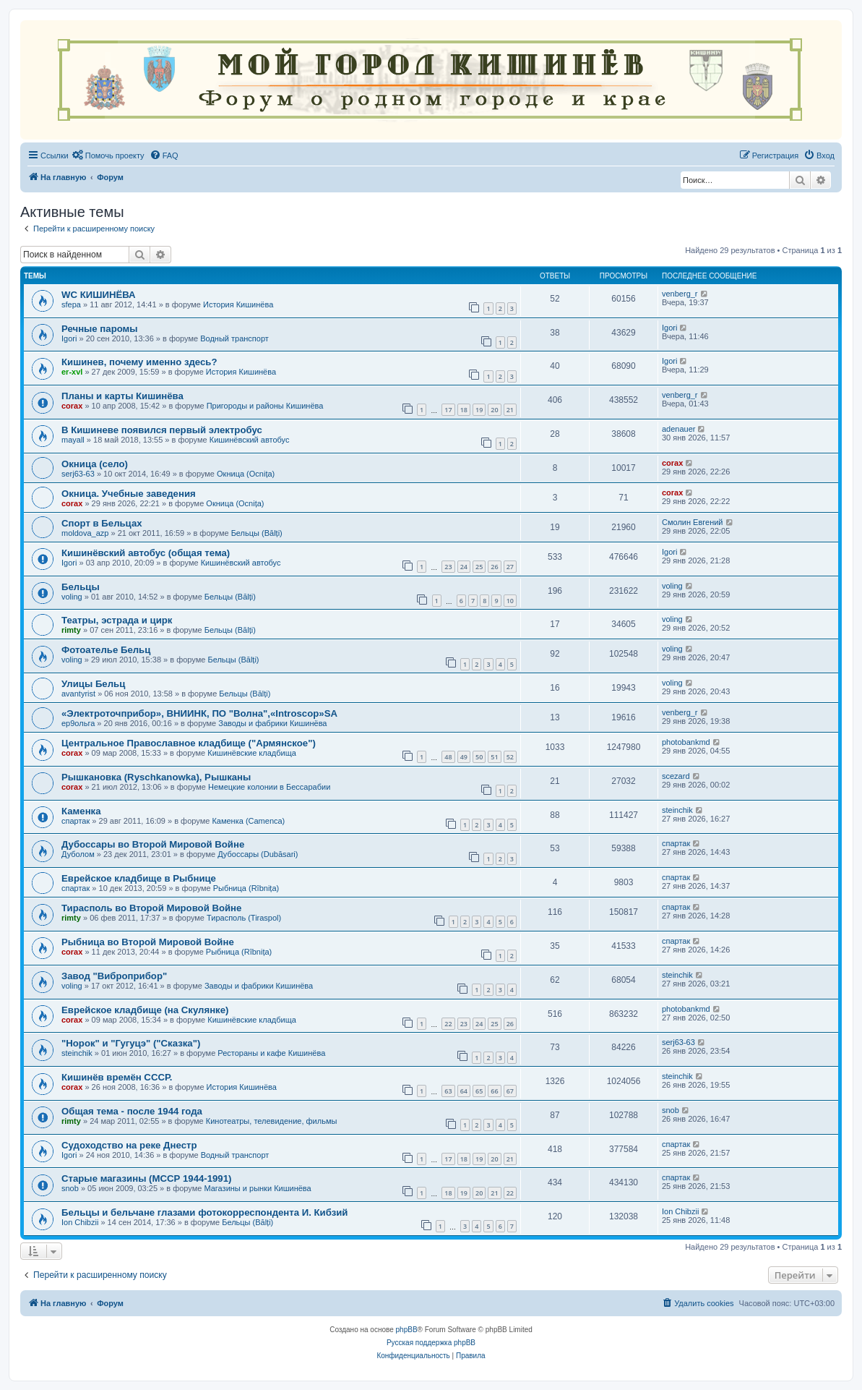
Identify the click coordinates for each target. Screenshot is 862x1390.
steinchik (677, 810)
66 (494, 1091)
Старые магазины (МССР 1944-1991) (146, 1178)
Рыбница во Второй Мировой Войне (147, 942)
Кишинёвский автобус (250, 439)
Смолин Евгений (692, 522)
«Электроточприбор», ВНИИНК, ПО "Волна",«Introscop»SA (199, 713)
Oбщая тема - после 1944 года (131, 1111)
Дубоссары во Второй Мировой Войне (152, 844)
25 (479, 566)
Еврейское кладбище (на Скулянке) (144, 1010)
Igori (69, 338)
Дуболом (78, 854)
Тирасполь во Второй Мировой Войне (151, 908)
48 (448, 757)
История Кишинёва (238, 304)
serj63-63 (78, 473)
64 (463, 1091)
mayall (73, 439)
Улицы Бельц (93, 683)
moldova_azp (84, 533)
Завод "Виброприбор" (114, 976)
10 (510, 600)
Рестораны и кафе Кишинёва (271, 1053)
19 (479, 409)
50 (479, 757)
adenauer (679, 429)
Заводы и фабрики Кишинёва (272, 723)
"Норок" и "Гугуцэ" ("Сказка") (130, 1043)
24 (463, 566)
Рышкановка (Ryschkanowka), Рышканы (156, 777)
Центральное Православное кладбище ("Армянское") (188, 743)
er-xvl (71, 371)
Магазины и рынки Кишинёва (257, 1188)
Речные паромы (99, 328)
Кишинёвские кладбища (251, 753)
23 (448, 566)
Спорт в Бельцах (101, 523)
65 (479, 1091)
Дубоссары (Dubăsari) (257, 854)
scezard (676, 776)
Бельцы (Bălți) (257, 533)
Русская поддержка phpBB (431, 1343)
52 (510, 757)
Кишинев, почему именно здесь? (139, 362)
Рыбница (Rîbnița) (246, 888)
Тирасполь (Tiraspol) (244, 917)
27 (510, 566)
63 (448, 1091)
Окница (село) (94, 464)
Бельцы (80, 586)
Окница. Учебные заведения (128, 493)
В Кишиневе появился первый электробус (161, 430)
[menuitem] (108, 155)
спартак (75, 820)
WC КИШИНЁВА (98, 294)
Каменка (81, 811)
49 (463, 757)
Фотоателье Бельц (105, 649)
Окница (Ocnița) (246, 473)
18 (463, 409)
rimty (71, 630)
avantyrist (78, 693)
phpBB (407, 1330)
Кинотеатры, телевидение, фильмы (271, 1121)
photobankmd (686, 742)
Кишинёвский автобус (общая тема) (145, 552)
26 (494, 566)
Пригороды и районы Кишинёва (265, 405)
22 (448, 1023)
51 (494, 757)
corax (71, 405)
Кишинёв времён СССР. (116, 1077)
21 (510, 409)
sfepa (71, 304)
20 (494, 409)
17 (448, 409)
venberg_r (680, 293)
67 (510, 1091)
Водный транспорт (234, 338)
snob (670, 1110)
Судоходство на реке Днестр (129, 1145)
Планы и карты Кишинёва (122, 396)
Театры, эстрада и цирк (116, 620)
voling (71, 596)
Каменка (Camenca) (248, 820)
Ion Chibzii (79, 1222)
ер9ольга (78, 723)
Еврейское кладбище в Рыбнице (138, 878)
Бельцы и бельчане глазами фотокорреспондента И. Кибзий (204, 1212)
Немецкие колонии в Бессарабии (269, 787)
